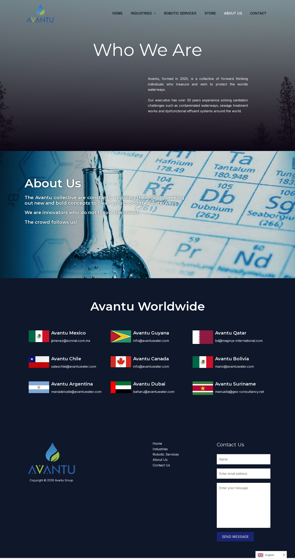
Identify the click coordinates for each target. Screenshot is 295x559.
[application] (161, 13)
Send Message (235, 538)
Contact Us (161, 465)
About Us (235, 13)
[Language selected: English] (271, 555)
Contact (259, 13)
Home (126, 13)
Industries (150, 13)
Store (214, 13)
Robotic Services (186, 13)
